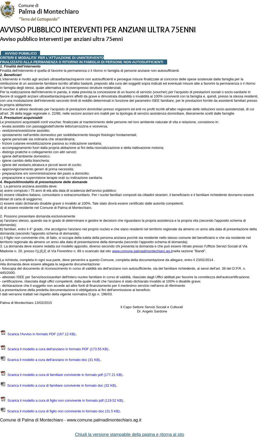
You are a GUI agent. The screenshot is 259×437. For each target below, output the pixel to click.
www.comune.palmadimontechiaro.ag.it (142, 251)
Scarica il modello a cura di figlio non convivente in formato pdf (61, 400)
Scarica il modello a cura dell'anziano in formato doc (50, 360)
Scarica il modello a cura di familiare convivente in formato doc (58, 385)
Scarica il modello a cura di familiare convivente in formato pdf (61, 375)
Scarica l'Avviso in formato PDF (37, 334)
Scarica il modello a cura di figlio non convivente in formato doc (60, 411)
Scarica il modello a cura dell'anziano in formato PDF (54, 349)
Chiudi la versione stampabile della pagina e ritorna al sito (129, 434)
